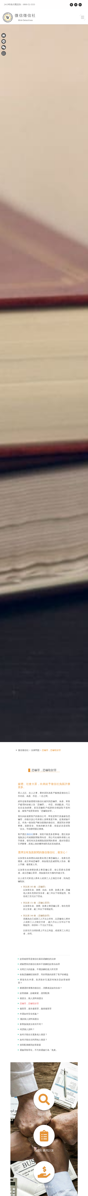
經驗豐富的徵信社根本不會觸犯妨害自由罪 (39, 964)
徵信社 (30, 834)
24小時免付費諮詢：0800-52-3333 (19, 4)
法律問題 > (36, 750)
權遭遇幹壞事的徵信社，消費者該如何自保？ (40, 988)
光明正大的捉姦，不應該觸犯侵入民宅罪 (38, 969)
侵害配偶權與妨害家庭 (29, 1045)
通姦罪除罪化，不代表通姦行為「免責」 (38, 1050)
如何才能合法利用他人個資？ (32, 1040)
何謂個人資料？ (26, 1029)
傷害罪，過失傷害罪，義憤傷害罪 (34, 1009)
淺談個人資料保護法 (28, 1019)
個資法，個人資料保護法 (30, 998)
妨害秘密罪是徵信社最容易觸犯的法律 (37, 959)
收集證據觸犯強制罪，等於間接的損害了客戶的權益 (43, 974)
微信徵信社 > (24, 750)
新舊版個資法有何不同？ (30, 1024)
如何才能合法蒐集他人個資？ (32, 1034)
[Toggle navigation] (82, 17)
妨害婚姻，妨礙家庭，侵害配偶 (33, 993)
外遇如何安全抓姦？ (28, 1014)
